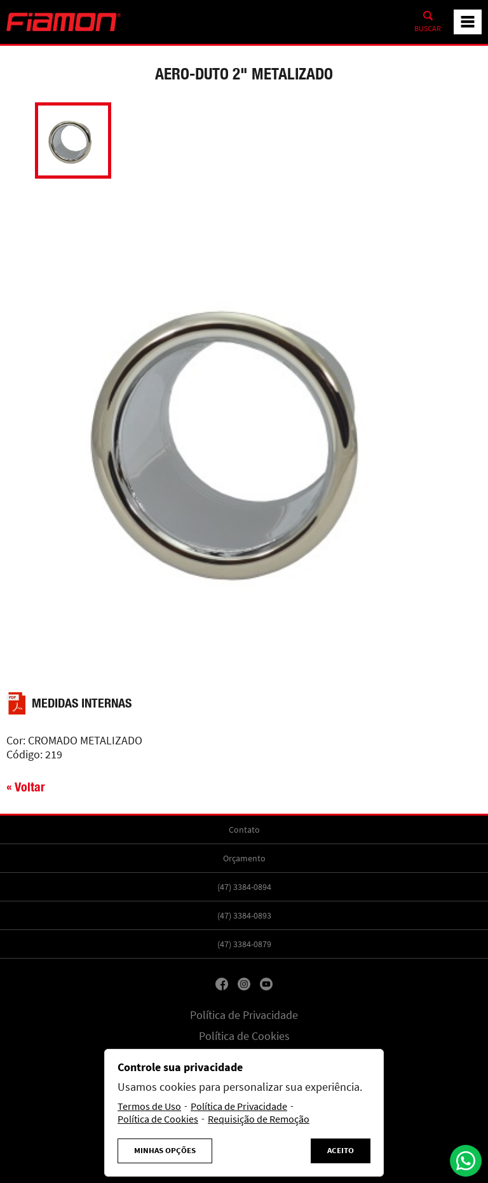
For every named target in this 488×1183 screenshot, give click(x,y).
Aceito (340, 1150)
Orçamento (244, 858)
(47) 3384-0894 (244, 886)
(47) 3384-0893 (244, 915)
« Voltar (25, 786)
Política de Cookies (244, 1036)
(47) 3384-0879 (244, 944)
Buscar (427, 29)
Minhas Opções (165, 1150)
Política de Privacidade (244, 1015)
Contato (244, 829)
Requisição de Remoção (258, 1119)
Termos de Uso (149, 1106)
